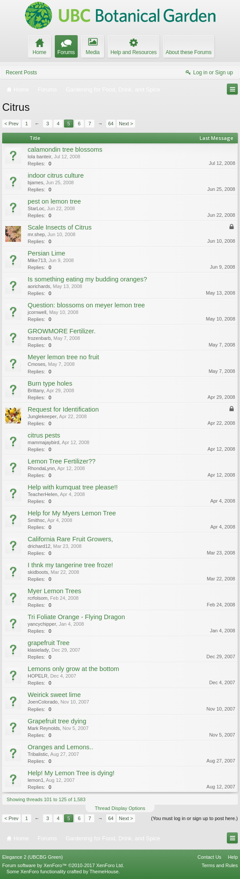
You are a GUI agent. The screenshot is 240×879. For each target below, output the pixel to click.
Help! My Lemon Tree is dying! (71, 773)
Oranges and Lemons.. (60, 747)
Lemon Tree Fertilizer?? (62, 461)
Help (233, 857)
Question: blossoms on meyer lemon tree (86, 305)
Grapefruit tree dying (57, 721)
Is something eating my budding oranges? (87, 279)
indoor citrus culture (56, 175)
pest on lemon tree (54, 201)
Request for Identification (63, 409)
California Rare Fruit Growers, (70, 539)
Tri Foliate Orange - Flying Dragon (76, 616)
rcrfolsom (37, 598)
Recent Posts (21, 72)
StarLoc (36, 208)
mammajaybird (43, 442)
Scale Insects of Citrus (60, 227)
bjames (35, 182)
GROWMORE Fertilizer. (62, 331)
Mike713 (37, 260)
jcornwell (37, 312)
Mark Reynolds (44, 728)
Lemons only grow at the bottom (73, 668)
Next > (126, 123)
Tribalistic (38, 754)
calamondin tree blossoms (65, 149)
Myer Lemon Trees (54, 591)
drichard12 (39, 546)
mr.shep (36, 234)
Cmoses (36, 364)
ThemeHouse (104, 871)
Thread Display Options (120, 808)
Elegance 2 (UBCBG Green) (32, 857)
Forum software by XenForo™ (63, 865)
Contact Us (209, 857)
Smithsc (36, 520)
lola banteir (39, 156)
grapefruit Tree (48, 642)
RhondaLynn (41, 468)
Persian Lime (46, 253)
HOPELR (37, 675)
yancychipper (42, 624)
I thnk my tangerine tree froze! (70, 565)
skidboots (38, 572)
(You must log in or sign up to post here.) (194, 818)
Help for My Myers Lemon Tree (72, 513)
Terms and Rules (219, 865)
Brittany (36, 390)
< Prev (11, 123)
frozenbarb (39, 338)
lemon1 (35, 780)
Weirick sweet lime (54, 694)
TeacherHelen (42, 494)
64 (110, 123)
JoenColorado (43, 701)
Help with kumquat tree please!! (73, 487)
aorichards (39, 286)
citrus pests (44, 435)
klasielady (38, 650)
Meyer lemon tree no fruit (63, 357)
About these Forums (188, 52)
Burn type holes (50, 383)
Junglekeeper (42, 416)
